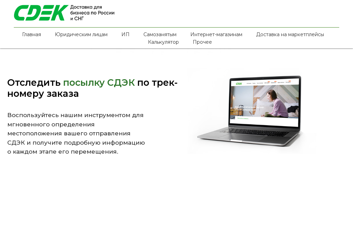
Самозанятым (159, 34)
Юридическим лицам (81, 34)
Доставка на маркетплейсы (290, 34)
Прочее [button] (202, 42)
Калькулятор (163, 42)
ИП (125, 34)
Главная (31, 34)
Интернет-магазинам (216, 34)
